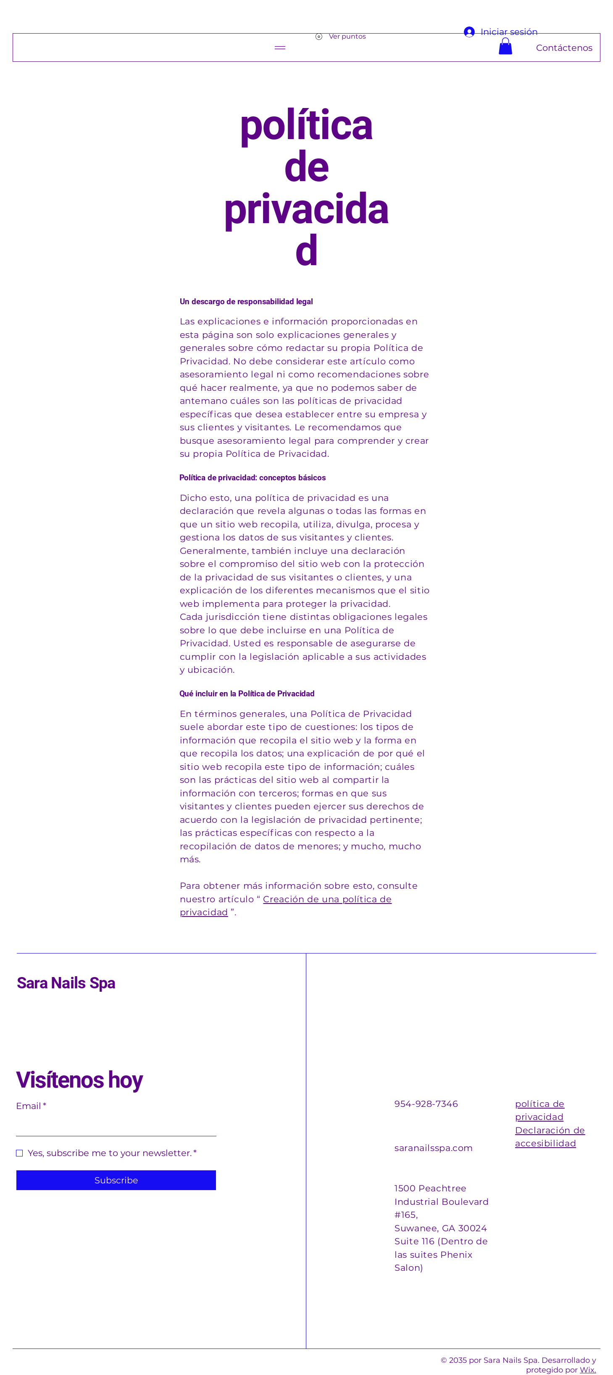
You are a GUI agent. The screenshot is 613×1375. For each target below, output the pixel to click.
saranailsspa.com (434, 1148)
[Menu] (287, 47)
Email (31, 1106)
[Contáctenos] (526, 48)
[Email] (113, 1126)
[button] (505, 46)
